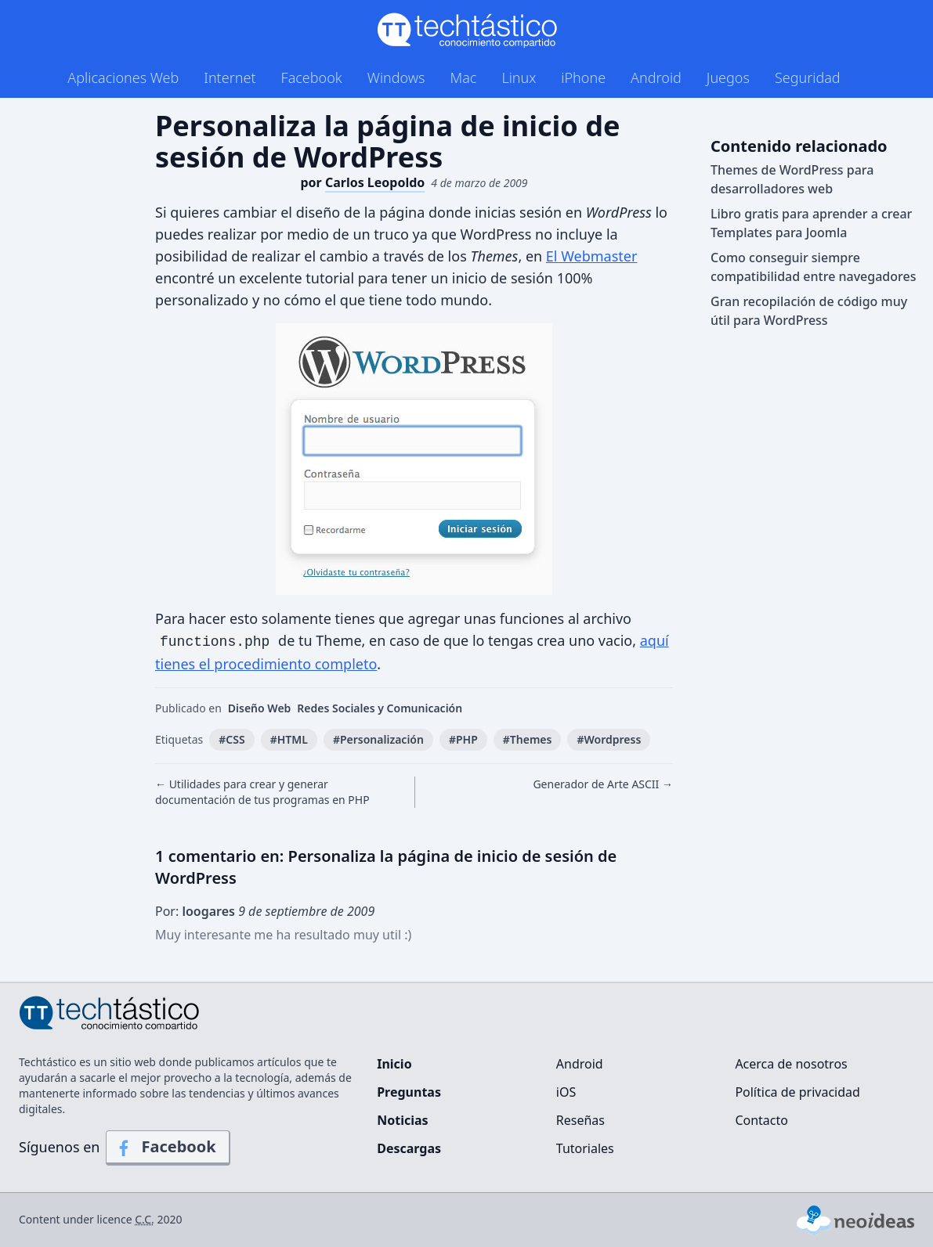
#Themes (527, 739)
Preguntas (409, 1092)
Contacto (761, 1120)
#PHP (463, 739)
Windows (396, 77)
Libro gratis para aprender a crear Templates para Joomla (811, 223)
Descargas (409, 1148)
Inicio (394, 1063)
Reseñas (580, 1120)
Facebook (311, 77)
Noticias (402, 1120)
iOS (566, 1092)
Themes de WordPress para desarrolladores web (792, 179)
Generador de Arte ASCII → (603, 784)
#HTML (289, 739)
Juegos (728, 77)
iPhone (583, 77)
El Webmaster (592, 256)
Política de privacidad (797, 1092)
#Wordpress (609, 739)
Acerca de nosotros (791, 1063)
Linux (518, 77)
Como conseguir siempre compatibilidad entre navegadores (813, 267)
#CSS (231, 739)
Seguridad (808, 77)
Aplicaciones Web (123, 77)
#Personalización (378, 739)
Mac (463, 77)
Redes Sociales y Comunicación (379, 708)
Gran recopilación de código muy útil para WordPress (809, 311)
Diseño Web (259, 708)
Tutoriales (585, 1148)
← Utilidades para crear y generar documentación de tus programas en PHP (262, 792)
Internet (229, 77)
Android (656, 77)
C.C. (144, 1219)
